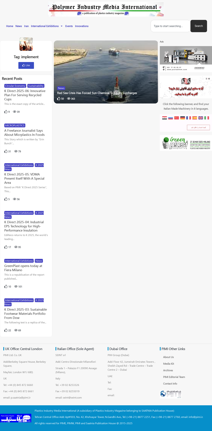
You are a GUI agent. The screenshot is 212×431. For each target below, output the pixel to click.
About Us (168, 357)
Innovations (81, 26)
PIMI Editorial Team (174, 377)
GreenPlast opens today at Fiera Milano (23, 267)
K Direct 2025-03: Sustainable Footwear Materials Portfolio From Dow (25, 313)
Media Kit (168, 363)
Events (69, 26)
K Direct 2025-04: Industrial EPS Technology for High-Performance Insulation (24, 226)
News (18, 26)
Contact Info (170, 383)
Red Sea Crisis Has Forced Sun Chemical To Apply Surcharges (97, 93)
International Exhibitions (47, 26)
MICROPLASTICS (15, 125)
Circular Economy (15, 85)
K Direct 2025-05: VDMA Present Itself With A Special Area (24, 178)
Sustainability (36, 85)
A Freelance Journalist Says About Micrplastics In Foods (24, 132)
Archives (168, 370)
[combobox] (170, 26)
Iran (26, 26)
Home (9, 26)
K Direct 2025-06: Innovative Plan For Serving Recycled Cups (24, 94)
